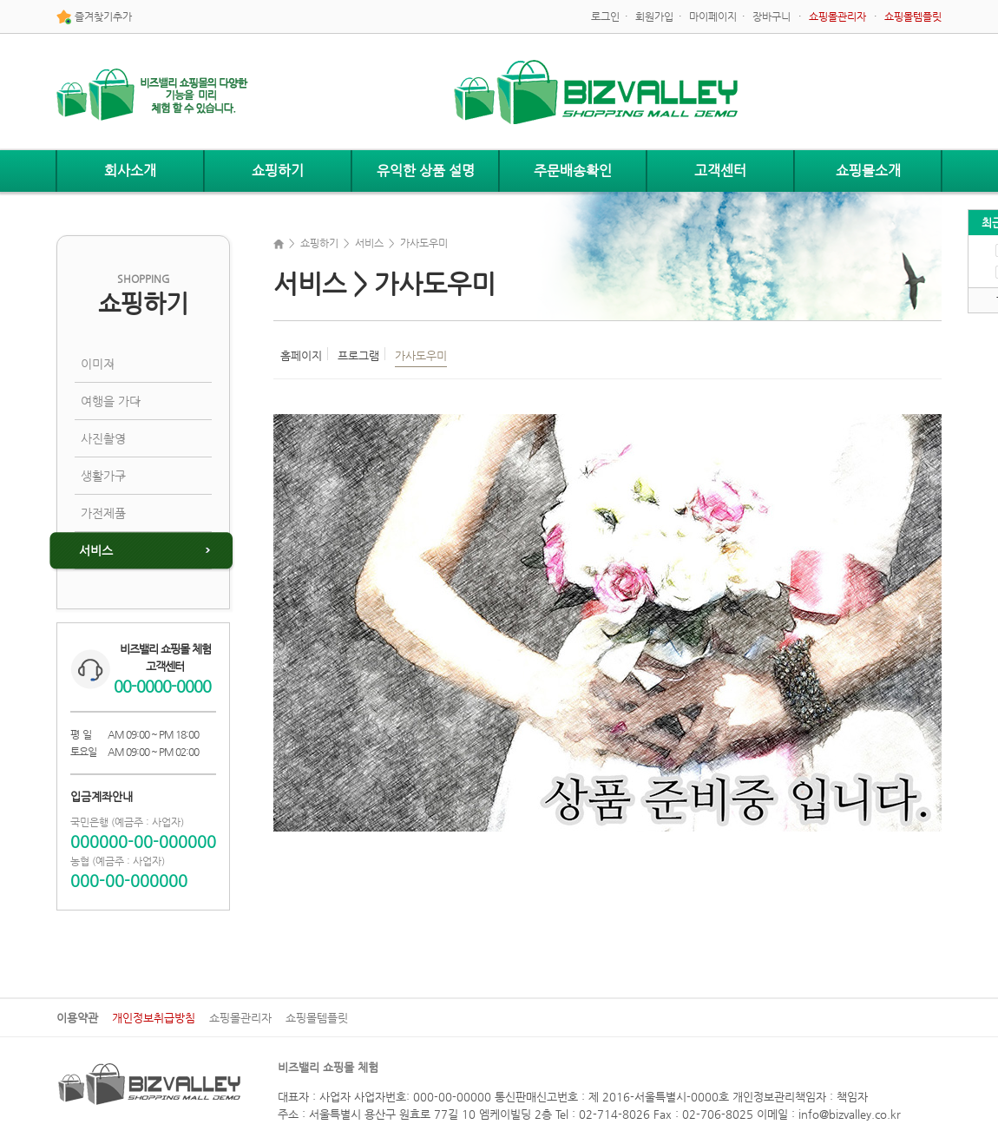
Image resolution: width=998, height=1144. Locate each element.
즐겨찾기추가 (94, 17)
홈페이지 (301, 355)
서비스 (96, 550)
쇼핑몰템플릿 (317, 1017)
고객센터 (720, 170)
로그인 (605, 16)
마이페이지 (713, 16)
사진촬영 (103, 438)
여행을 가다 (111, 401)
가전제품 (103, 513)
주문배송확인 (573, 170)
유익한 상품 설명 (426, 170)
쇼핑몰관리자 (240, 1017)
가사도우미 (421, 355)
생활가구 (103, 476)
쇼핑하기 (278, 170)
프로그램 (358, 355)
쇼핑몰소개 (868, 170)
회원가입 (654, 16)
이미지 (98, 364)
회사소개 (130, 170)
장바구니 (771, 16)
